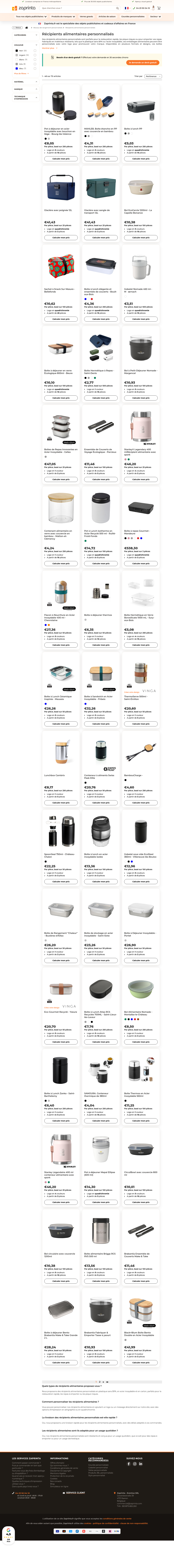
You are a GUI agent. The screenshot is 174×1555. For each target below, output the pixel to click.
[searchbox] (78, 8)
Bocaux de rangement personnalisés (48, 27)
